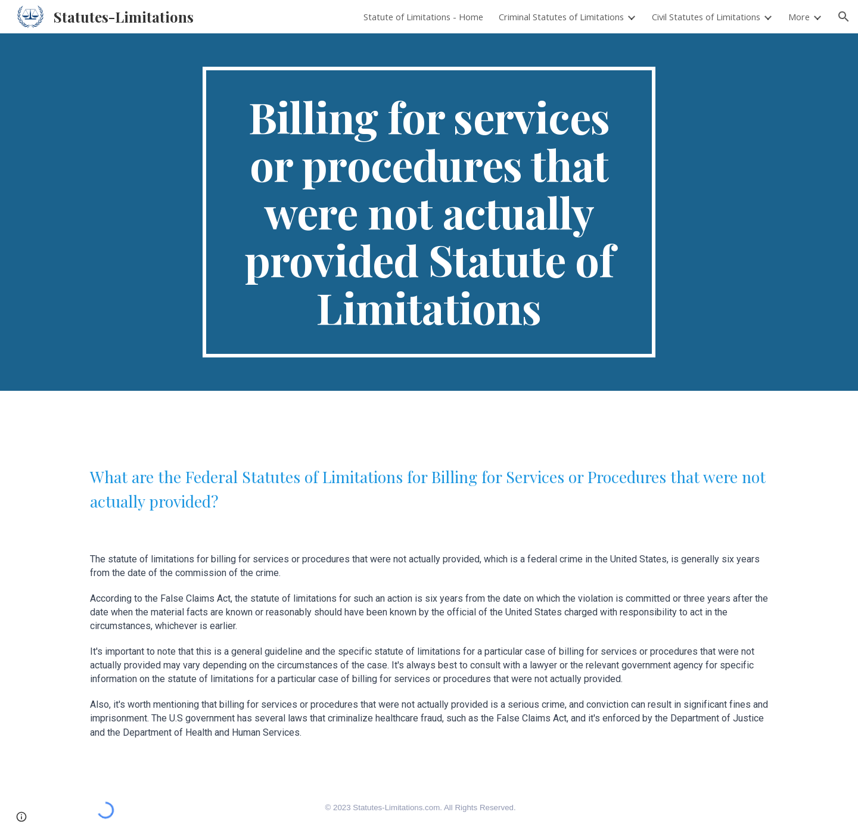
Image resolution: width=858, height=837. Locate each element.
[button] (843, 16)
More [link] (799, 17)
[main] (429, 212)
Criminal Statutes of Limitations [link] (561, 17)
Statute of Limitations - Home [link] (423, 17)
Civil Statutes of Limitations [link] (706, 17)
